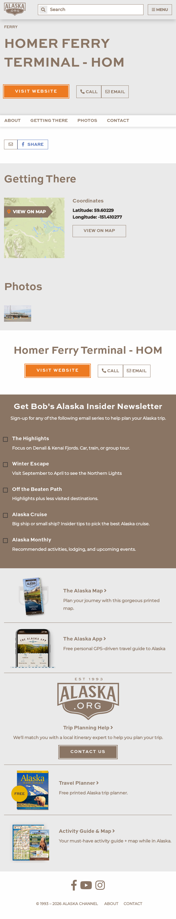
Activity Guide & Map (87, 831)
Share (33, 145)
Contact (118, 121)
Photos (87, 121)
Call (89, 91)
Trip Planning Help (88, 727)
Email (115, 91)
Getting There (49, 121)
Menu (160, 9)
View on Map (99, 231)
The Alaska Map (85, 591)
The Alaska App (84, 639)
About (12, 121)
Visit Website (36, 91)
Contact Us (88, 752)
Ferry (10, 27)
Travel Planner (79, 783)
